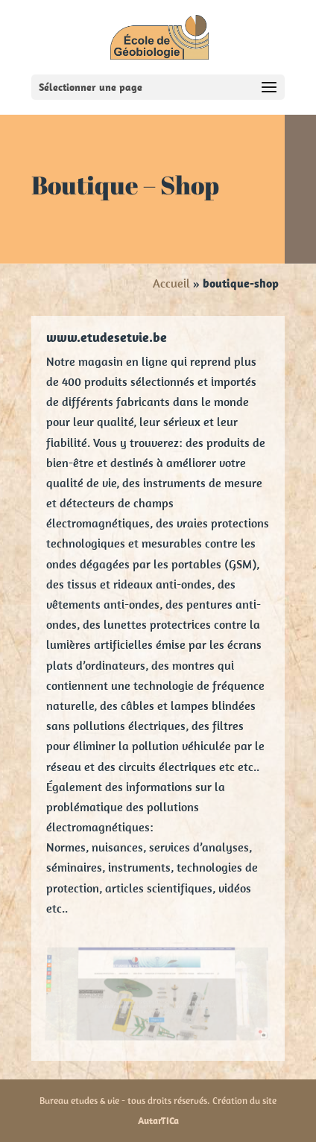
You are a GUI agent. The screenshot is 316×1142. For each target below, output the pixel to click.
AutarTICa (158, 1120)
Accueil (171, 283)
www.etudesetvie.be (106, 337)
